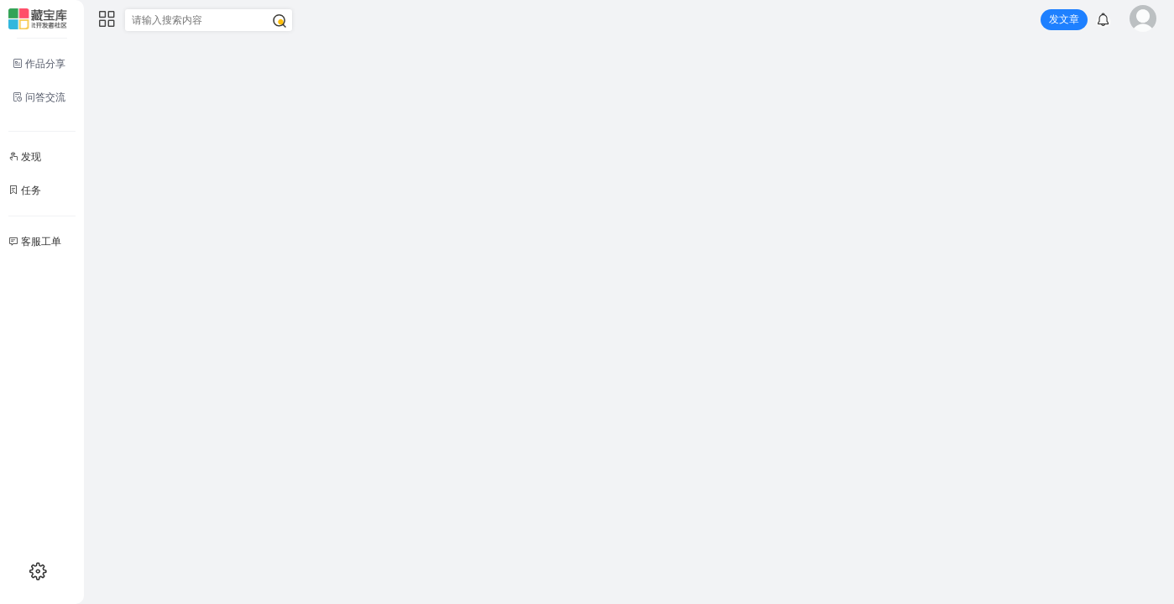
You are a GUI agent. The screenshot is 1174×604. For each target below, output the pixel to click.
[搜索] (279, 21)
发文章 (1064, 19)
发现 (24, 157)
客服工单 (34, 241)
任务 (24, 190)
